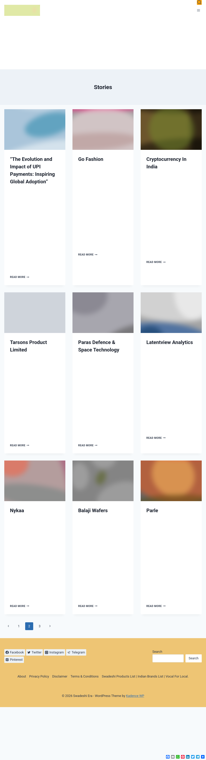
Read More (19, 277)
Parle (152, 510)
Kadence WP (135, 696)
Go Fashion (90, 159)
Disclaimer (59, 676)
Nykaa (17, 510)
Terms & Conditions (85, 676)
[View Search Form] (199, 2)
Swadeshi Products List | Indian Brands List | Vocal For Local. (145, 676)
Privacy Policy (39, 676)
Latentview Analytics (169, 342)
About (21, 676)
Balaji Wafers (93, 510)
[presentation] (34, 129)
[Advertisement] (103, 43)
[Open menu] (198, 10)
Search (157, 651)
